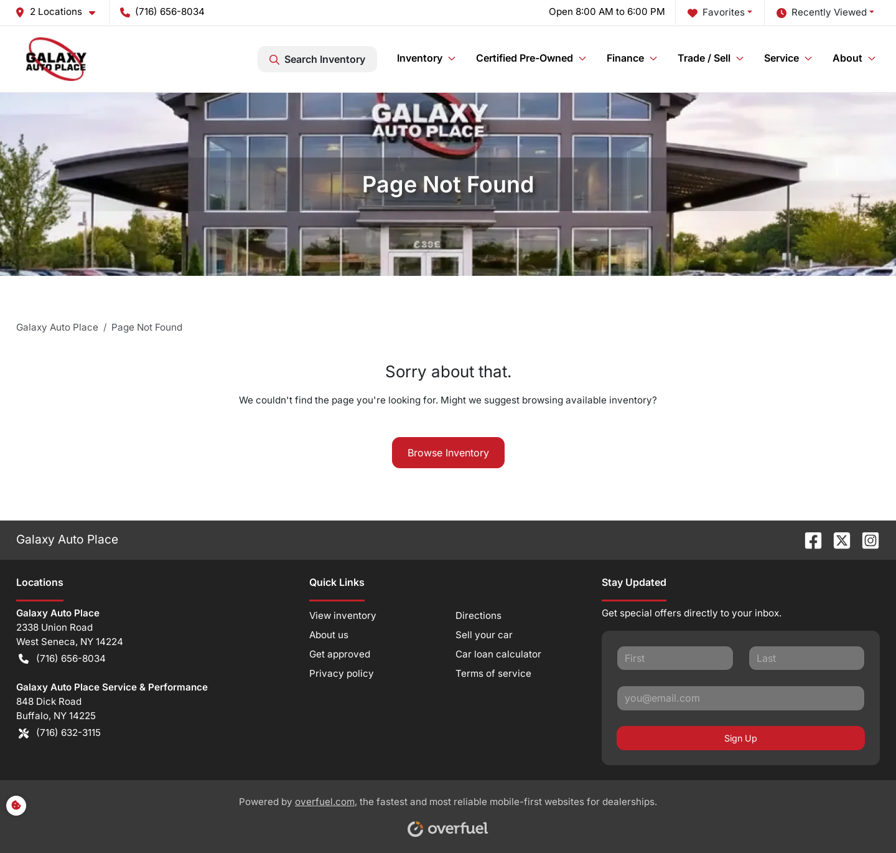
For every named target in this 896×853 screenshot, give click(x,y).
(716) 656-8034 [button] (162, 11)
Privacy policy (341, 673)
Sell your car (484, 635)
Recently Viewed (822, 13)
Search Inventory (317, 59)
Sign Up (740, 738)
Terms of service (493, 673)
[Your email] (741, 698)
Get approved (339, 654)
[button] (60, 12)
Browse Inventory (448, 452)
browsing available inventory (587, 400)
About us (328, 635)
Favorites (716, 13)
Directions (478, 615)
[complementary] (858, 815)
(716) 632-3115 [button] (60, 733)
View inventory (342, 615)
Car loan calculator (498, 654)
